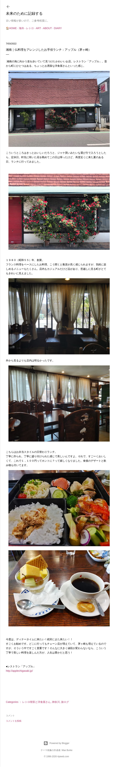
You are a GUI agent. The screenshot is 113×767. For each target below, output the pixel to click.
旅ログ (65, 701)
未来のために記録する (24, 13)
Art (38, 28)
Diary (58, 28)
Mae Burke (67, 750)
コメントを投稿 (13, 721)
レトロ (30, 28)
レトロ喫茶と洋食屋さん (36, 701)
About (47, 28)
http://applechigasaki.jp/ (19, 670)
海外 (21, 28)
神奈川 (56, 701)
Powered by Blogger (56, 743)
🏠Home (11, 28)
